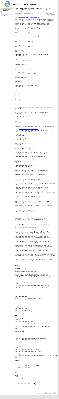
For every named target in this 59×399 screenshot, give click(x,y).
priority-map (49, 16)
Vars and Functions (49, 13)
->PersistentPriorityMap (51, 14)
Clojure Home (5, 15)
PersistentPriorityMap (50, 12)
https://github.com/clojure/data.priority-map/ (31, 17)
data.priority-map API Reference (25, 4)
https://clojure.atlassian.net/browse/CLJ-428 (28, 129)
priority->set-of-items (50, 15)
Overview (4, 11)
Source (16, 289)
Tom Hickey (54, 392)
